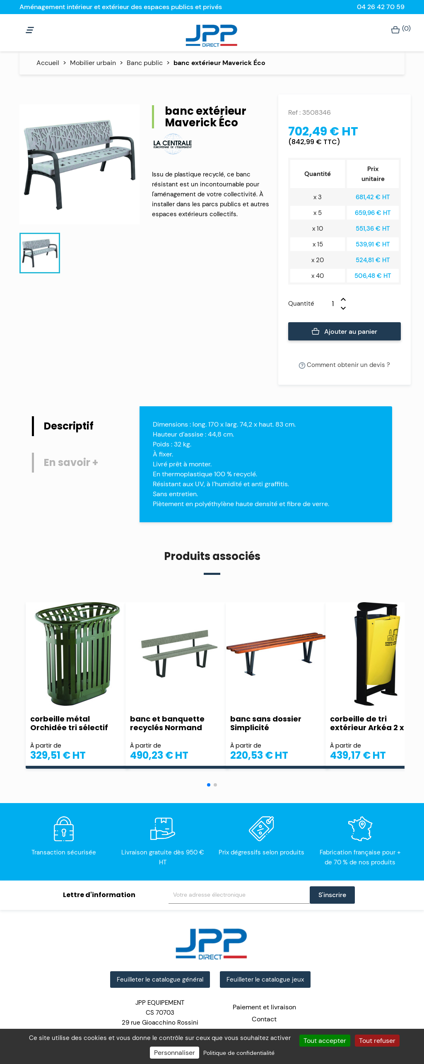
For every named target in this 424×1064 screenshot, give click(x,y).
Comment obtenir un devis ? (344, 365)
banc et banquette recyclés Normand (167, 723)
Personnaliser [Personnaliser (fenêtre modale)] (174, 1052)
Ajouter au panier (345, 331)
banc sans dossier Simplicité (265, 723)
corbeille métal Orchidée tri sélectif (69, 723)
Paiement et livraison (264, 1007)
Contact (264, 1019)
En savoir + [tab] (71, 462)
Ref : (294, 112)
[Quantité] (327, 303)
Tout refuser (377, 1040)
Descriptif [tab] (69, 426)
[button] (208, 785)
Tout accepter (325, 1040)
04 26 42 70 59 (381, 6)
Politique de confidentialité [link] (239, 1053)
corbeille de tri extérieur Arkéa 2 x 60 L (375, 723)
